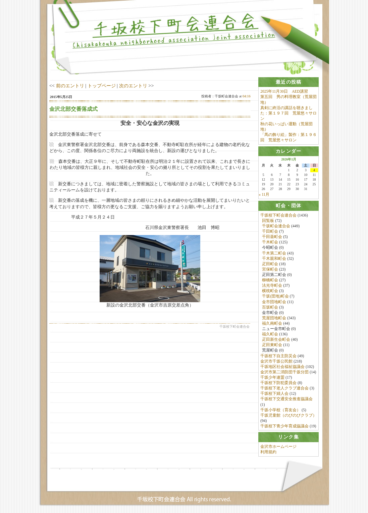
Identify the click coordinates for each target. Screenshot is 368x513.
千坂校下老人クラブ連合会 (284, 388)
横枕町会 (270, 291)
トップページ (102, 85)
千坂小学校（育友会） (280, 410)
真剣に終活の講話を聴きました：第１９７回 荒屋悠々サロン (288, 113)
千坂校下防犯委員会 (278, 383)
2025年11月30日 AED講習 (284, 91)
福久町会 (270, 334)
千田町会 (270, 232)
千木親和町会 (274, 258)
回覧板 (268, 221)
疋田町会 (270, 264)
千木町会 (270, 242)
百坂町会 (270, 307)
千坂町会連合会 (276, 226)
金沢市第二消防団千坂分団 (284, 372)
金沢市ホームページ (278, 447)
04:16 (247, 96)
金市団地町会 (274, 302)
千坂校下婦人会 (274, 394)
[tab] (288, 82)
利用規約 (268, 452)
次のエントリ (133, 85)
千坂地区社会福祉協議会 (282, 367)
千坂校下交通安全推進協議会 (286, 399)
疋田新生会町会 (276, 340)
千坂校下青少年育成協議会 (284, 426)
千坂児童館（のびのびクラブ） (288, 415)
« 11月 (264, 195)
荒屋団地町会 (274, 318)
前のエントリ (70, 85)
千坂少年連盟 (272, 378)
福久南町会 (272, 323)
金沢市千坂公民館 (276, 361)
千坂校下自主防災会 (278, 356)
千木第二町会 (274, 253)
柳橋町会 (270, 280)
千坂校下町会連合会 (278, 215)
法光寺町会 (272, 286)
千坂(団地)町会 (275, 296)
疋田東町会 (272, 345)
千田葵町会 (272, 237)
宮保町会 (270, 269)
